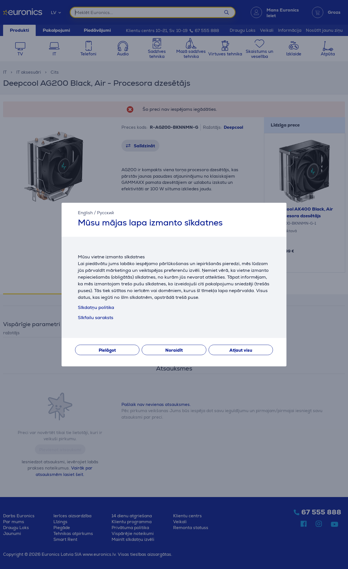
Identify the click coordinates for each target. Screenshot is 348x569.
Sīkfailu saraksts (95, 317)
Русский (105, 212)
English (85, 212)
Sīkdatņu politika (96, 307)
